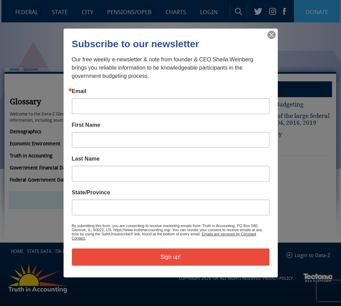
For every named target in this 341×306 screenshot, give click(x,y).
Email (79, 91)
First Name (86, 125)
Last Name (86, 159)
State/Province (91, 192)
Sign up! (170, 257)
